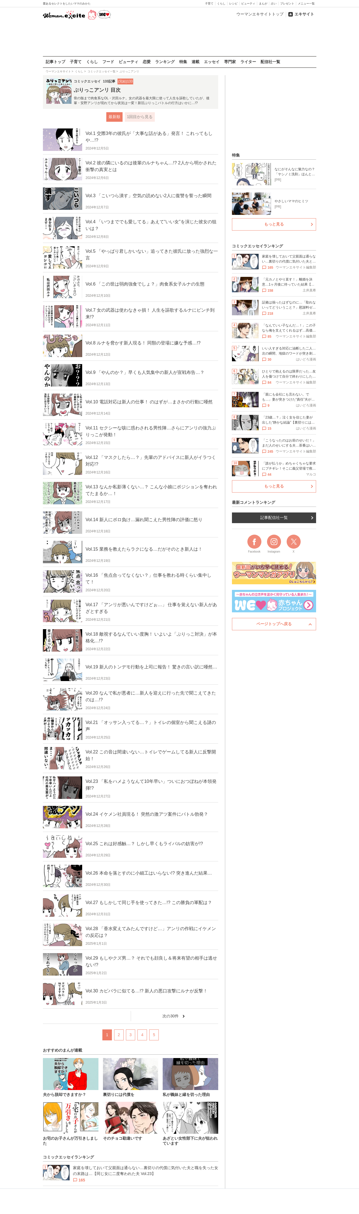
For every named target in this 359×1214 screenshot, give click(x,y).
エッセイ (212, 61)
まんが (263, 3)
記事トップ (55, 61)
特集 (183, 61)
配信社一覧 (270, 61)
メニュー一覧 (306, 3)
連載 (195, 61)
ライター (248, 61)
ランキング (165, 61)
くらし (221, 3)
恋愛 (147, 61)
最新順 (114, 116)
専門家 (230, 61)
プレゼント (287, 3)
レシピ (233, 3)
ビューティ (248, 3)
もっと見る (274, 224)
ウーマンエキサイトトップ (260, 14)
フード (108, 61)
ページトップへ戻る (274, 624)
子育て (209, 3)
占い (274, 3)
